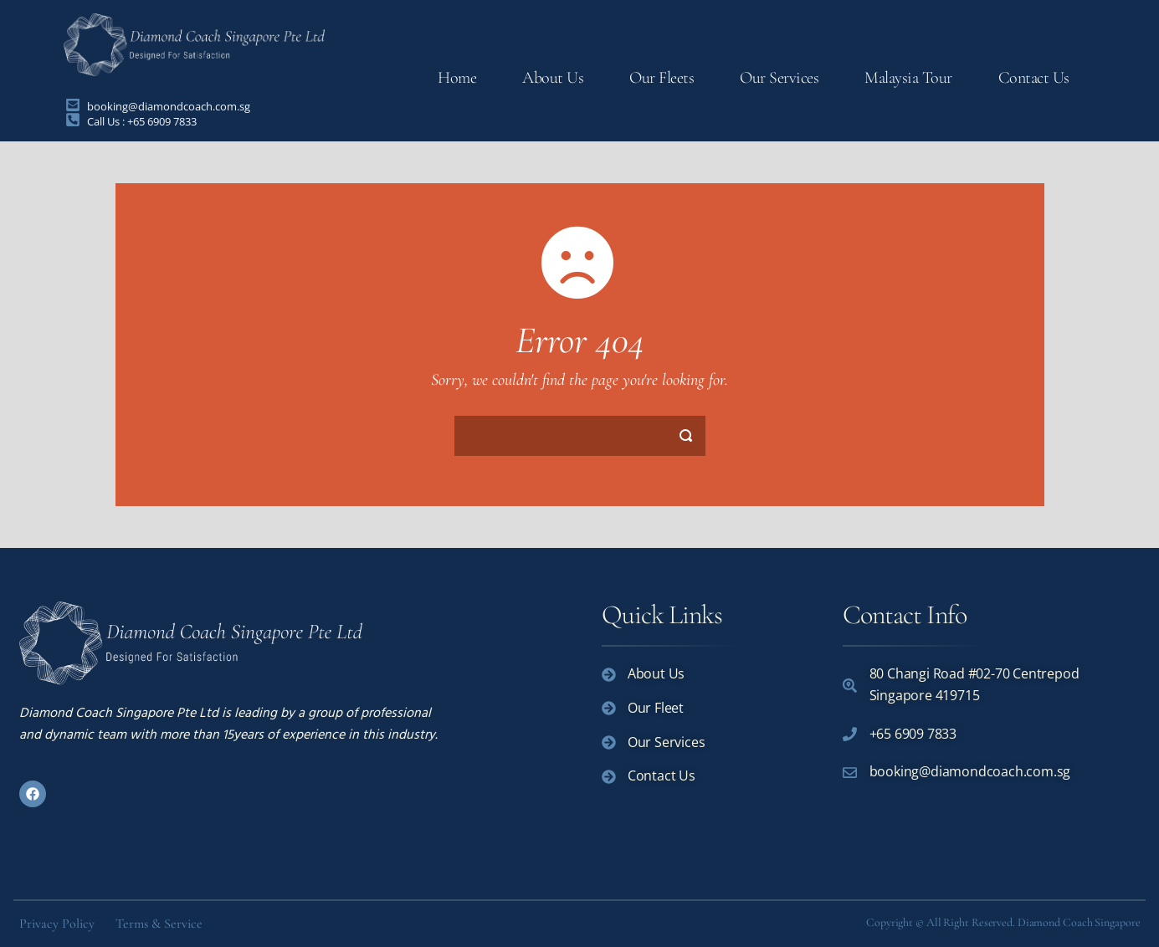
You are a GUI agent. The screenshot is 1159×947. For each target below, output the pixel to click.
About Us (552, 78)
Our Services (779, 78)
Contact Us (1033, 78)
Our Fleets (661, 78)
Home (457, 78)
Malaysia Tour (908, 78)
